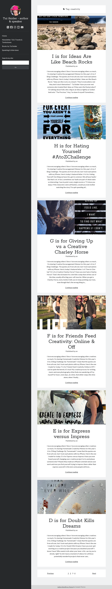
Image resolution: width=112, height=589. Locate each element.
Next (94, 573)
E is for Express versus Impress (71, 407)
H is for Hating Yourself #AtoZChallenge (71, 122)
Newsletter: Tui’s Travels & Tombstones (12, 41)
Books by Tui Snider (9, 46)
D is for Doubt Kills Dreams (71, 497)
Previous (50, 573)
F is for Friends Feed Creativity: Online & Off (71, 312)
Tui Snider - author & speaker (15, 20)
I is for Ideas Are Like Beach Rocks (71, 33)
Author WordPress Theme (65, 587)
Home (4, 36)
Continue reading (71, 97)
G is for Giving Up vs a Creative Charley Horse (71, 217)
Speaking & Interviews (10, 50)
